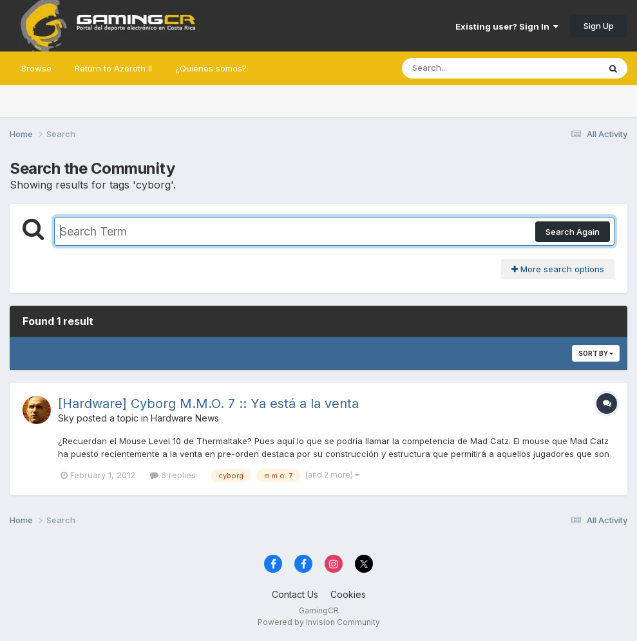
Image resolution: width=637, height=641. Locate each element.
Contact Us (295, 594)
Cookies (348, 594)
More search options (557, 269)
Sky (66, 418)
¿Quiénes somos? (211, 68)
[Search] (465, 68)
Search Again (573, 232)
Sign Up (599, 26)
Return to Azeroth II (113, 68)
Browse (36, 68)
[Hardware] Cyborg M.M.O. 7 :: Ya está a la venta (208, 403)
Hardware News (185, 418)
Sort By (595, 353)
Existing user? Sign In (506, 26)
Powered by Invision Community (319, 622)
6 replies (173, 475)
